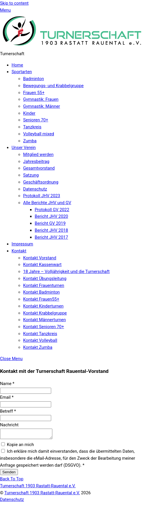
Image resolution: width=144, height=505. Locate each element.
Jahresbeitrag (36, 161)
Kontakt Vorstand (39, 257)
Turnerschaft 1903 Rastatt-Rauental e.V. (42, 494)
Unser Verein (24, 147)
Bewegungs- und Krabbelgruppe (53, 85)
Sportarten (22, 71)
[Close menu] (11, 358)
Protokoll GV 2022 (52, 209)
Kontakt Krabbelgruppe (45, 313)
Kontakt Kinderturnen (43, 306)
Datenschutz (35, 189)
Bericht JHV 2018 (51, 230)
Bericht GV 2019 (50, 223)
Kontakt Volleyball (40, 340)
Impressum (22, 244)
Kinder (29, 113)
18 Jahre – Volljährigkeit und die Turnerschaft (66, 271)
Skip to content (14, 3)
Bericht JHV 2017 (51, 237)
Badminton (33, 78)
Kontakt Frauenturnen (43, 285)
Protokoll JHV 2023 (41, 195)
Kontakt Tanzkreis (40, 333)
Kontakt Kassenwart (42, 264)
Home (17, 65)
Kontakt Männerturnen (44, 319)
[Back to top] (11, 480)
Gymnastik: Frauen (40, 99)
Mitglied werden (38, 154)
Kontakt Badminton (41, 292)
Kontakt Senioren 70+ (43, 326)
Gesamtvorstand (39, 168)
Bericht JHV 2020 (51, 216)
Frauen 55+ (34, 92)
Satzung (31, 175)
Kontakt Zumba (37, 347)
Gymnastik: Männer (41, 106)
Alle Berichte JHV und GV (47, 202)
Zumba (29, 140)
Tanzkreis (32, 127)
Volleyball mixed (38, 133)
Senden (9, 474)
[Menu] (5, 10)
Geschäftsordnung (40, 182)
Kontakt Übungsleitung (45, 278)
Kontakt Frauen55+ (41, 299)
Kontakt (19, 251)
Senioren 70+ (35, 120)
